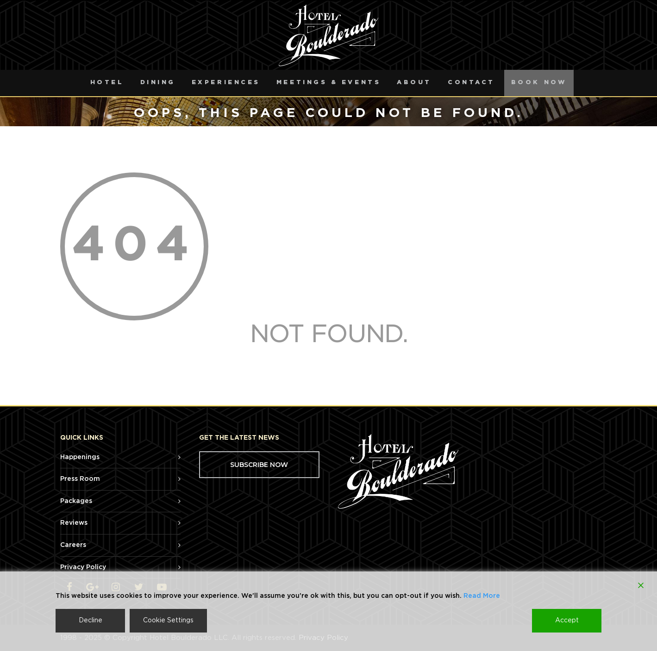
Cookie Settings (168, 620)
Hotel (107, 83)
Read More (481, 596)
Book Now (539, 83)
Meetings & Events (328, 83)
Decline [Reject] (90, 620)
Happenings (80, 457)
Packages (76, 501)
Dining (157, 83)
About (414, 83)
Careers (73, 545)
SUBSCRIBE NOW (259, 465)
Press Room (80, 479)
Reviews (74, 523)
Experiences (226, 83)
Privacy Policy (83, 567)
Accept (567, 620)
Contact (471, 83)
